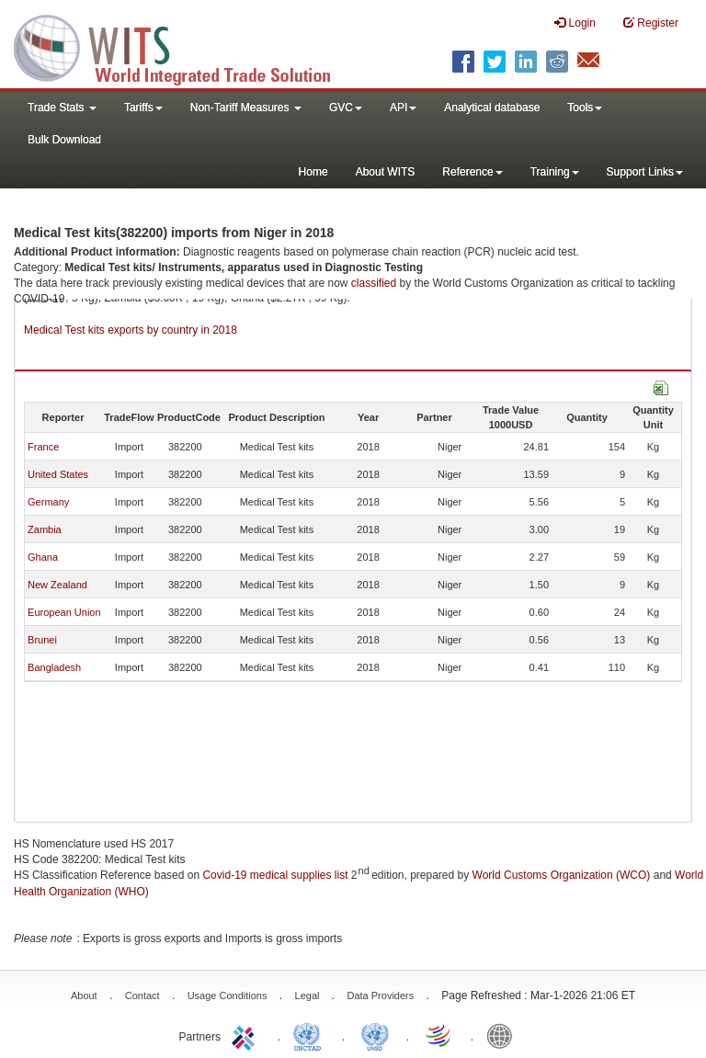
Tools (584, 107)
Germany (48, 501)
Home (313, 171)
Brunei (42, 639)
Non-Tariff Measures (246, 107)
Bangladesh (54, 667)
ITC (246, 1035)
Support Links (645, 171)
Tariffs (143, 107)
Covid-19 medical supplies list (274, 875)
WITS (184, 46)
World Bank (503, 1035)
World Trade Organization (439, 1035)
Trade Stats (62, 107)
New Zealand (57, 584)
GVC (345, 107)
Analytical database (492, 107)
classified (373, 283)
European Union (64, 612)
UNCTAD (310, 1035)
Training (554, 171)
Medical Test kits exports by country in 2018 (130, 330)
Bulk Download (64, 139)
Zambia (45, 529)
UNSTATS (375, 1035)
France (43, 446)
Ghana (43, 557)
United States (58, 474)
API (403, 107)
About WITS (386, 171)
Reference (472, 171)
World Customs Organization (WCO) (562, 875)
